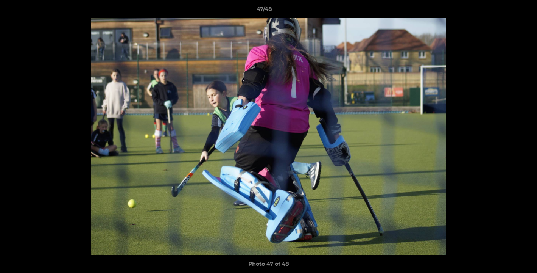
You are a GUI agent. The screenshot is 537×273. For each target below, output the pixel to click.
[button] (505, 11)
